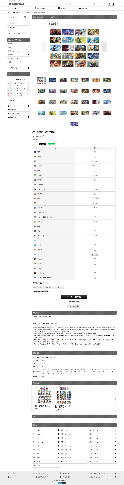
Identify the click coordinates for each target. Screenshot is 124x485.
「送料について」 (108, 335)
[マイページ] (113, 4)
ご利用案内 (45, 323)
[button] (106, 8)
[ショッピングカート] (109, 4)
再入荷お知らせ (95, 161)
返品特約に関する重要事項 (41, 291)
